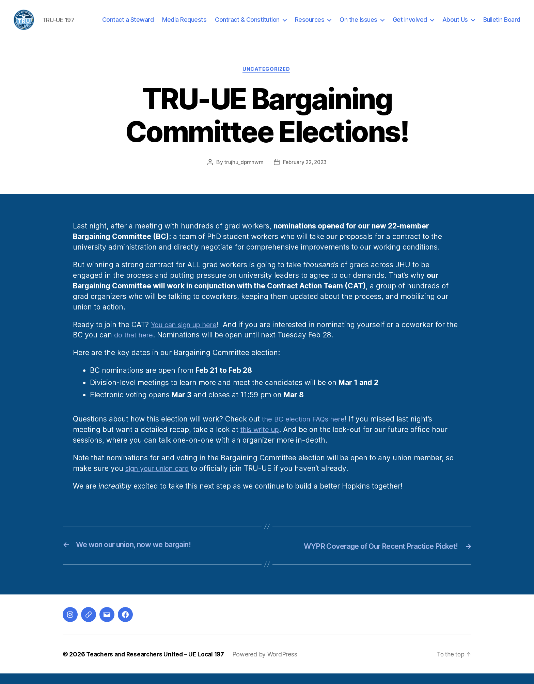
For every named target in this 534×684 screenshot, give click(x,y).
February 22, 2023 (305, 173)
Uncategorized (267, 80)
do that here (147, 346)
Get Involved (410, 24)
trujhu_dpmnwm (243, 173)
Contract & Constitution (247, 24)
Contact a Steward (128, 24)
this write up (261, 440)
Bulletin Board (501, 24)
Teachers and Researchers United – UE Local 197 (158, 664)
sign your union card (160, 479)
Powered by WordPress (270, 664)
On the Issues (358, 24)
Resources (310, 24)
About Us (455, 24)
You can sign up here (187, 335)
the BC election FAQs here (306, 430)
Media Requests (184, 24)
